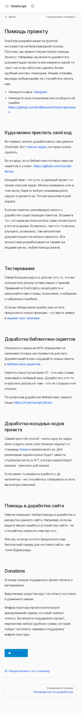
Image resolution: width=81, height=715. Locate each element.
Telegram (40, 92)
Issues (24, 449)
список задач (36, 147)
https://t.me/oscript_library (33, 402)
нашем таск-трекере (23, 318)
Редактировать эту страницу (27, 671)
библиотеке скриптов (23, 364)
